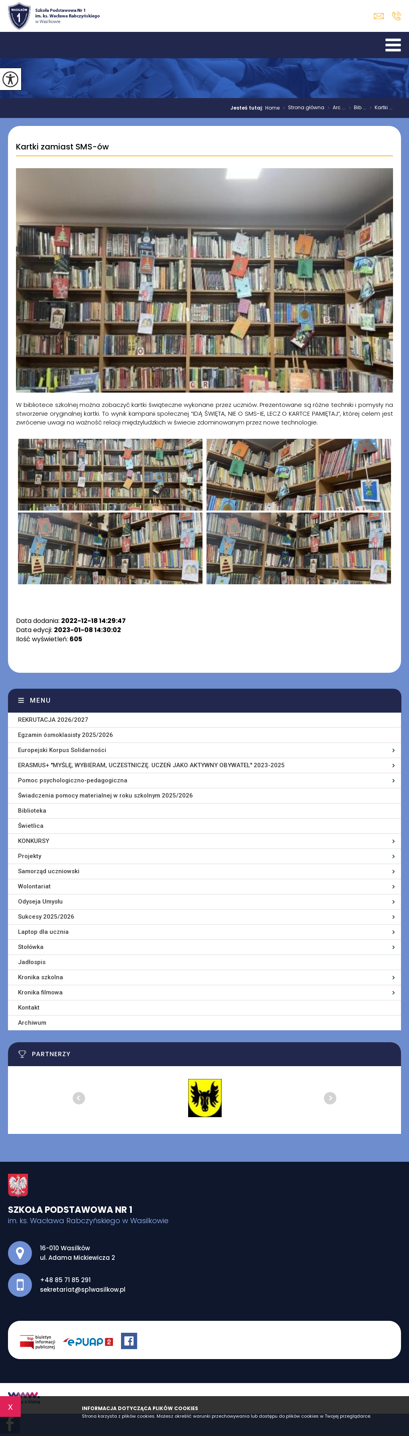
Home (272, 108)
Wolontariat (34, 886)
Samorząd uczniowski (48, 871)
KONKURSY (33, 841)
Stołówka (31, 947)
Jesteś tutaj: (247, 108)
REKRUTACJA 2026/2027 (53, 719)
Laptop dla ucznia (43, 931)
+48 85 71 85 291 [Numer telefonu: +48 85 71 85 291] (65, 1280)
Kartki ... (379, 108)
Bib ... (355, 108)
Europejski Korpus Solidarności (62, 750)
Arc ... (334, 108)
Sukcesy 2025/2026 (46, 916)
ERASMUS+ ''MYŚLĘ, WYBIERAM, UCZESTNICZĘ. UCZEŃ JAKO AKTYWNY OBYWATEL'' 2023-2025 (151, 765)
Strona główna (302, 108)
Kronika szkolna (40, 977)
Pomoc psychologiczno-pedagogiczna (72, 780)
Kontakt (29, 1007)
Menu (40, 700)
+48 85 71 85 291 (396, 16)
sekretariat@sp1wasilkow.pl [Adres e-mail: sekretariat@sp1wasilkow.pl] (82, 1289)
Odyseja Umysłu (40, 901)
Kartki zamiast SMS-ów (62, 147)
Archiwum (32, 1022)
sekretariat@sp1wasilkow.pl (379, 16)
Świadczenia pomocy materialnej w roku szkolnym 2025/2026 (105, 795)
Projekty (29, 856)
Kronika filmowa (40, 992)
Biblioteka (32, 810)
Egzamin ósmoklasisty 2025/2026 (65, 735)
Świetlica (31, 825)
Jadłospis (32, 962)
